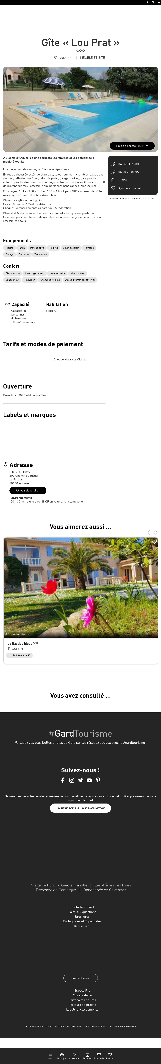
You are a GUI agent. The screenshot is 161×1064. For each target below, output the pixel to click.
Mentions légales (95, 1026)
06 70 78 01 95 (128, 172)
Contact (59, 1026)
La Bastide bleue (20, 643)
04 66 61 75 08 (128, 164)
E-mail (122, 180)
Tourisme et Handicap (38, 1026)
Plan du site (74, 1026)
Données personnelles (122, 1026)
